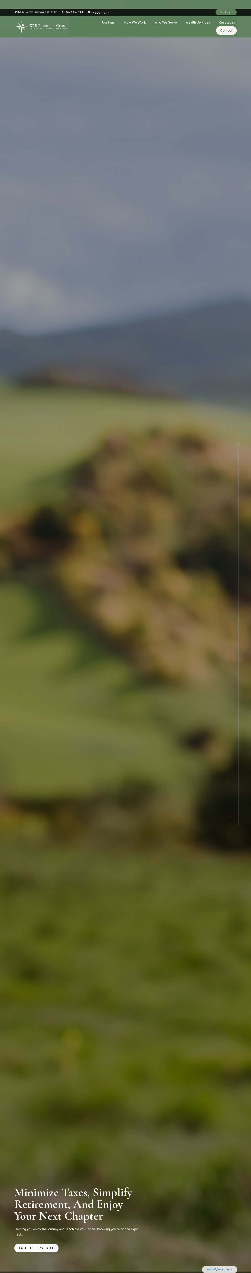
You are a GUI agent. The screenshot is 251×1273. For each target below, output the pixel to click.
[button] (108, 13)
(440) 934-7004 (72, 3)
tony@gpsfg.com (98, 3)
